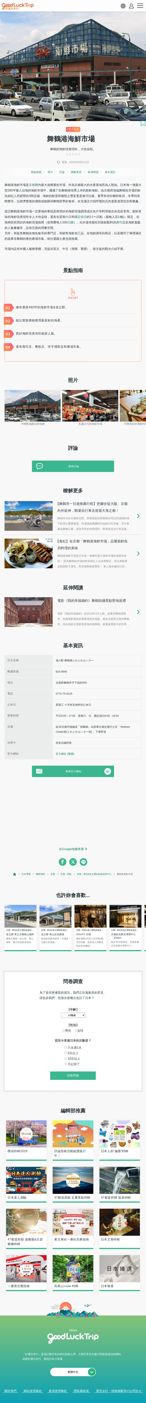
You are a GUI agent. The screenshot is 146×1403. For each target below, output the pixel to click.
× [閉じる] (88, 1398)
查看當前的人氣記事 (70, 1398)
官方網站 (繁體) (65, 753)
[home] (18, 6)
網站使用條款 (33, 1391)
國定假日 (81, 216)
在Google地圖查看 (71, 849)
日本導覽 (26, 874)
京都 (32, 185)
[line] (83, 862)
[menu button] (140, 6)
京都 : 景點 (65, 874)
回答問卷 (73, 1075)
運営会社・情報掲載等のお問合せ (119, 1391)
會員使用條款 (58, 1391)
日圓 (70, 222)
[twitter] (73, 862)
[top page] (14, 874)
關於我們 (10, 1391)
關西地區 (40, 874)
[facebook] (62, 862)
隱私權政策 (81, 1391)
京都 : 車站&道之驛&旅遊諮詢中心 (94, 874)
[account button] (131, 6)
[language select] (123, 6)
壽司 (119, 222)
